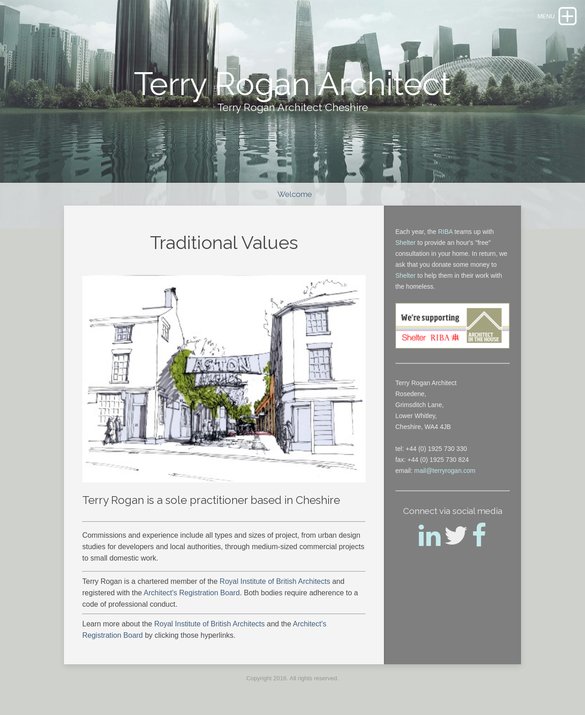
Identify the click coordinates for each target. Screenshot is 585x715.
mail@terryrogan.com (444, 470)
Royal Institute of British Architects (276, 581)
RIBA (445, 231)
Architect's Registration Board (191, 593)
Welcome (294, 194)
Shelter (405, 242)
